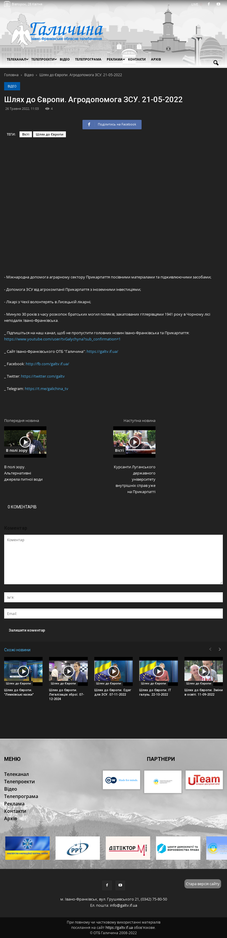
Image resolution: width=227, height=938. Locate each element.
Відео (12, 86)
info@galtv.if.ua (123, 905)
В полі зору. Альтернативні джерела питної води (23, 473)
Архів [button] (156, 59)
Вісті (25, 134)
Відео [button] (65, 59)
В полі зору (16, 450)
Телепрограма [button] (88, 59)
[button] (216, 63)
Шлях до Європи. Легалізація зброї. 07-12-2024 (66, 694)
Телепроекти (44, 59)
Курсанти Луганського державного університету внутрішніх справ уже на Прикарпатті (134, 479)
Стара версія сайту (203, 883)
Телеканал (18, 59)
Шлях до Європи (49, 134)
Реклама (116, 59)
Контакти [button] (137, 59)
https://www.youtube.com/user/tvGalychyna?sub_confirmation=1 (62, 339)
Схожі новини (17, 649)
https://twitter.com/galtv (43, 376)
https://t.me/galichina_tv (46, 388)
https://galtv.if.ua (119, 927)
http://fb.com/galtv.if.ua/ (47, 363)
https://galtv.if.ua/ (102, 351)
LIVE (197, 4)
